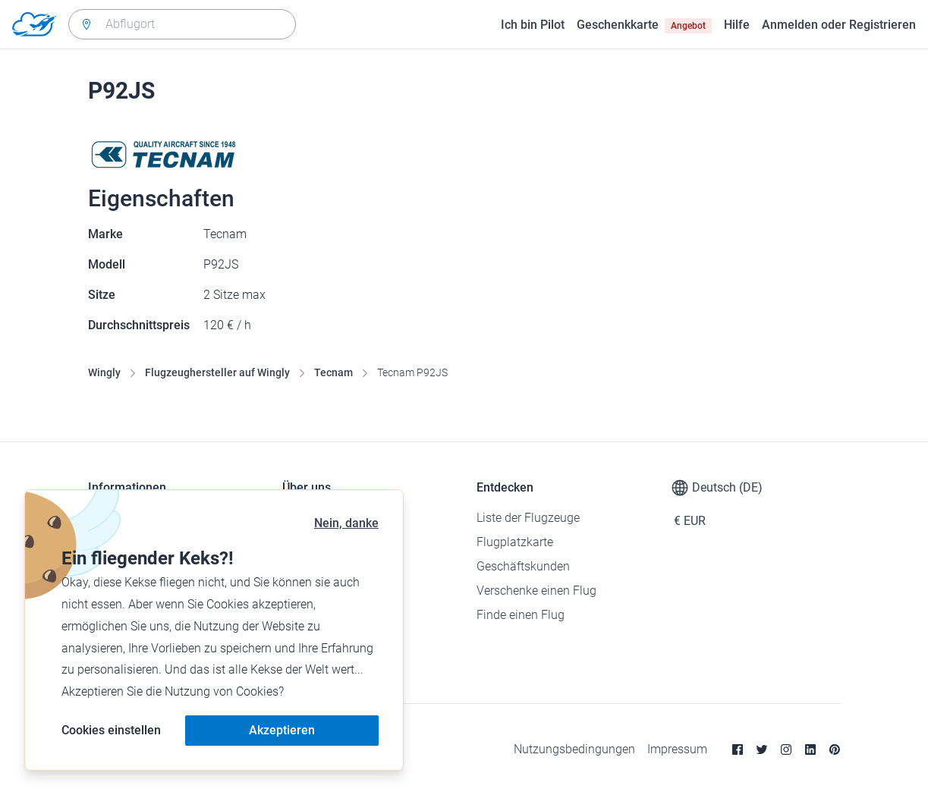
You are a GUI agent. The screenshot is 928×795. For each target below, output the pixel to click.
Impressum (677, 749)
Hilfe (737, 24)
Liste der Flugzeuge (528, 518)
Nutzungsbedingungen (574, 749)
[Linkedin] (810, 749)
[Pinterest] (835, 749)
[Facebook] (737, 749)
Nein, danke (346, 523)
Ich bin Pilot (533, 24)
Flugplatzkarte (515, 542)
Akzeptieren (282, 730)
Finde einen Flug (521, 615)
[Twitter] (762, 749)
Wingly (104, 372)
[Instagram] (786, 749)
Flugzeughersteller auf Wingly (217, 372)
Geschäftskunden (523, 566)
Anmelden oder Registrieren (839, 24)
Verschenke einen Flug (536, 590)
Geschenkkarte (644, 25)
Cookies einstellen (111, 730)
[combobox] (182, 24)
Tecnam (333, 372)
